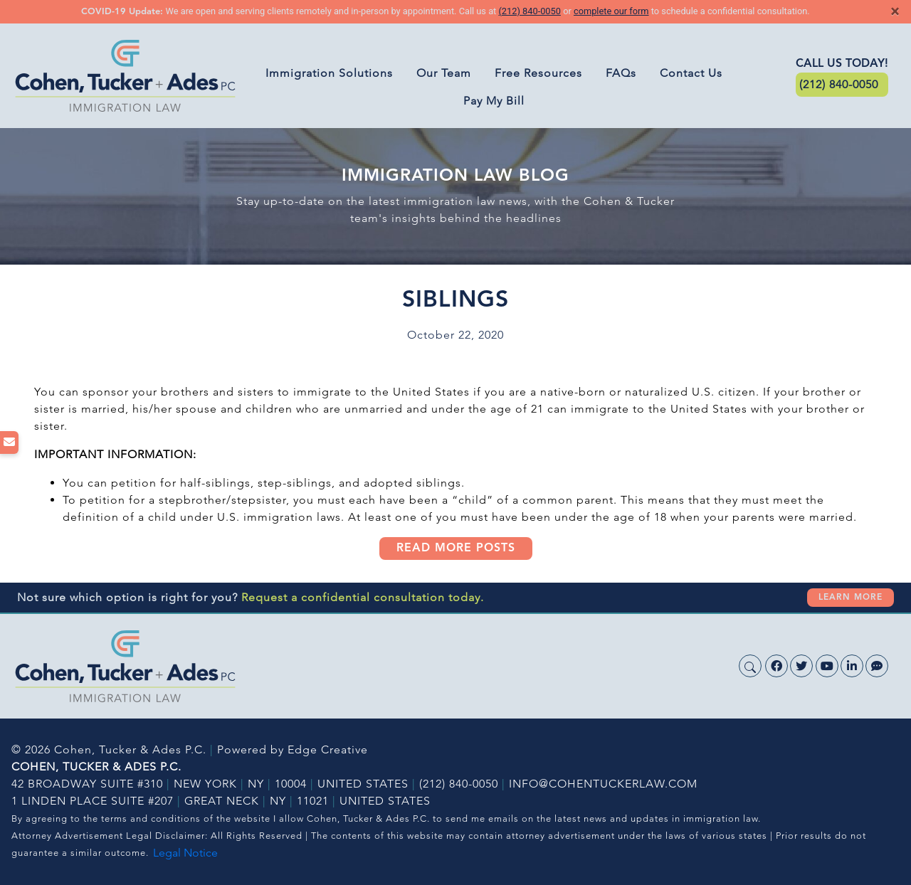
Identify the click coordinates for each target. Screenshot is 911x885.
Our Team (443, 73)
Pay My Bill (494, 100)
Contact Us (691, 73)
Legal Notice (185, 852)
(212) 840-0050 (529, 11)
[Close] (895, 11)
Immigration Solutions (329, 73)
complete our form (611, 11)
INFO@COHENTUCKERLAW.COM (603, 783)
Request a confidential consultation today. (362, 597)
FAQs (621, 73)
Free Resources (538, 73)
